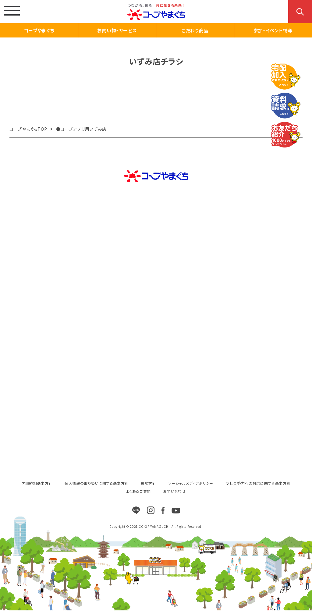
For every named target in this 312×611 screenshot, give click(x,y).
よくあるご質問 (138, 491)
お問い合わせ (174, 491)
